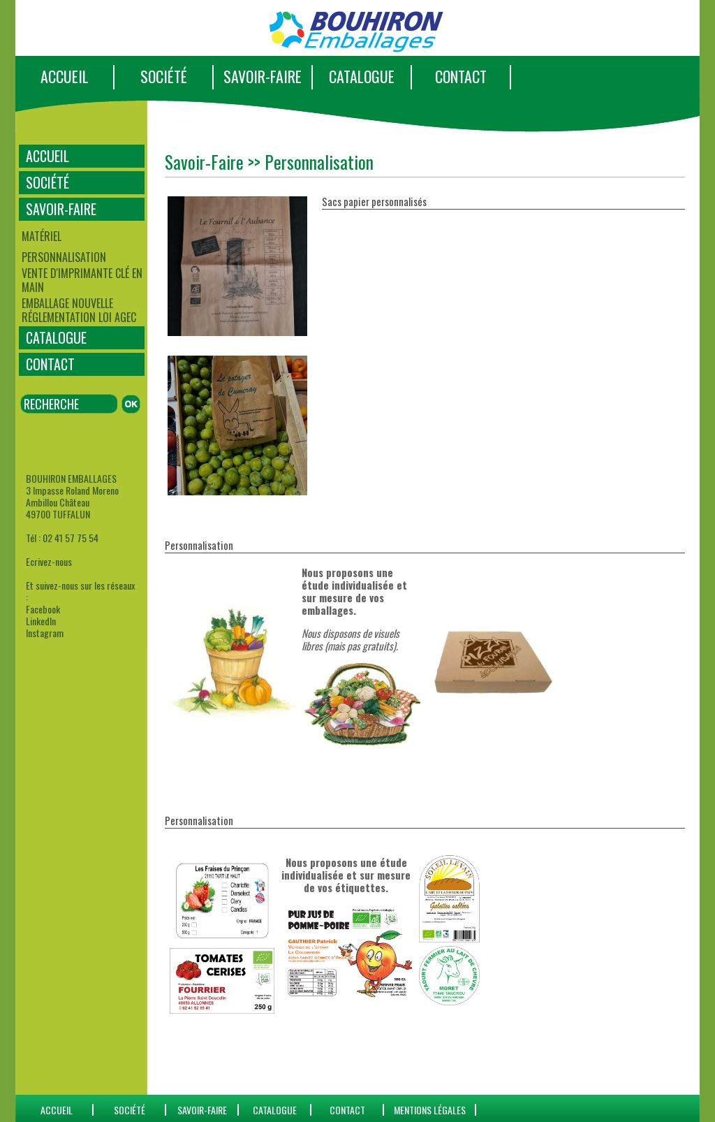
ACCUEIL (64, 76)
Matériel (41, 236)
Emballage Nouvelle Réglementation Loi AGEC (79, 310)
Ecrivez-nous (49, 561)
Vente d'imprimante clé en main (82, 280)
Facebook (43, 609)
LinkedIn (41, 620)
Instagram (45, 632)
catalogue (275, 1110)
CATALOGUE (362, 76)
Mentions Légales (430, 1110)
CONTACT (461, 76)
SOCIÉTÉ (163, 76)
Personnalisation (64, 257)
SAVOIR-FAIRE (262, 76)
